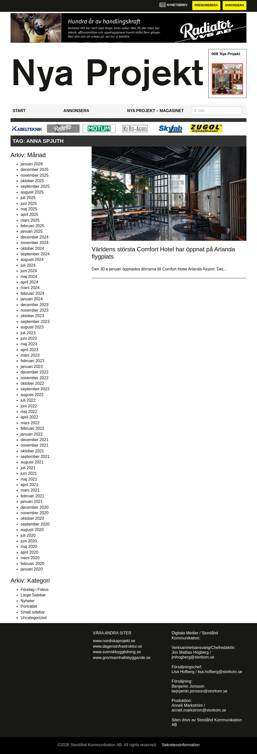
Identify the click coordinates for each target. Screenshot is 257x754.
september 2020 (35, 524)
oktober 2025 (32, 181)
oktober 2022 (32, 383)
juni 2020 (29, 541)
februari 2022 (32, 428)
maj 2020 (29, 547)
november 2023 (34, 310)
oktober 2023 (32, 316)
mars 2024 (30, 288)
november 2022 (34, 378)
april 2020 (29, 552)
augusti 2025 (32, 192)
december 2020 (34, 507)
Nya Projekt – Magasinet (155, 111)
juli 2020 (28, 535)
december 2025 (34, 169)
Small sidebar (33, 612)
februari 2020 (32, 563)
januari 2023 (32, 366)
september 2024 (35, 254)
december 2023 (34, 305)
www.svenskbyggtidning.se (117, 652)
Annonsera (234, 5)
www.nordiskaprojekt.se (114, 641)
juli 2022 (28, 400)
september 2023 (35, 321)
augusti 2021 (32, 462)
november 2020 (34, 513)
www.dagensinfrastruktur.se (117, 646)
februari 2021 (32, 496)
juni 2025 (29, 203)
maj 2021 (29, 479)
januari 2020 (32, 569)
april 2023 (29, 350)
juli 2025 (28, 198)
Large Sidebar (33, 595)
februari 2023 (32, 361)
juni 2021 (29, 473)
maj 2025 (29, 209)
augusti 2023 (32, 327)
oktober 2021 (32, 451)
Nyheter (28, 601)
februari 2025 (32, 226)
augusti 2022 (32, 395)
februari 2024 (32, 293)
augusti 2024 (32, 260)
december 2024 (34, 237)
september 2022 (35, 389)
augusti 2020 (32, 530)
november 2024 (34, 243)
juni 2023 (29, 338)
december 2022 (34, 372)
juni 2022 (29, 406)
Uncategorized (33, 618)
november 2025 (34, 175)
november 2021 (34, 445)
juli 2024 (28, 265)
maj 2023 (29, 344)
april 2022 (29, 417)
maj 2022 (29, 411)
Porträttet (29, 606)
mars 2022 (30, 423)
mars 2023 (30, 355)
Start (19, 111)
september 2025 (35, 186)
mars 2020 (30, 558)
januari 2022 (32, 434)
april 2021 (29, 485)
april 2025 (29, 215)
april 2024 (29, 282)
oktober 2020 (32, 518)
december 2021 (34, 440)
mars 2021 (30, 490)
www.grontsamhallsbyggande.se (121, 657)
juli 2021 (28, 468)
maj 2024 (29, 276)
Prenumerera (205, 5)
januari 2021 (32, 501)
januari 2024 (32, 299)
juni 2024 (29, 271)
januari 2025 (32, 231)
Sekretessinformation (181, 745)
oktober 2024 (32, 248)
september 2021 (35, 456)
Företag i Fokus (34, 589)
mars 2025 (30, 220)
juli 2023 (28, 333)
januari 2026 (32, 164)
